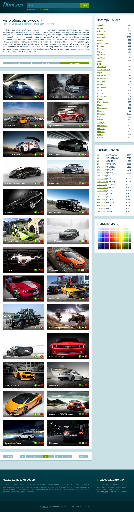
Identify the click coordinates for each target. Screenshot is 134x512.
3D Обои (101, 25)
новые (17, 63)
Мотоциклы (102, 96)
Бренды (100, 46)
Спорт (100, 120)
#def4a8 (125, 232)
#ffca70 (118, 234)
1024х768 (101, 196)
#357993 (99, 244)
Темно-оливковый (125, 246)
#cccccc (130, 234)
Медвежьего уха (118, 246)
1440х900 (101, 179)
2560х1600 (102, 164)
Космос (100, 84)
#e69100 (118, 241)
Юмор (100, 137)
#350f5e (106, 246)
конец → (83, 456)
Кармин (111, 244)
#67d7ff (99, 236)
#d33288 (108, 236)
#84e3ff (99, 234)
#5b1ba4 (106, 241)
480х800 (101, 205)
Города (100, 52)
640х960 (101, 202)
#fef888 (123, 234)
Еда (99, 64)
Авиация (101, 34)
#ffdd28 (120, 241)
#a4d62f (125, 239)
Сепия (118, 248)
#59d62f (127, 239)
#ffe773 (120, 236)
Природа (101, 114)
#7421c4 (106, 239)
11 (63, 456)
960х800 (101, 199)
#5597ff (101, 236)
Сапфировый (103, 248)
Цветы (100, 135)
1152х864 (101, 193)
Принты (100, 111)
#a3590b (115, 244)
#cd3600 (113, 241)
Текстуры (101, 123)
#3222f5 (103, 236)
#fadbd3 (113, 229)
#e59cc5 (108, 232)
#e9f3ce (125, 229)
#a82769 (108, 239)
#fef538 (123, 239)
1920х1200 (102, 170)
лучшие (45, 63)
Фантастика (102, 126)
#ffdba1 (118, 232)
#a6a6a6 (130, 236)
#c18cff (106, 232)
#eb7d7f (111, 234)
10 (57, 456)
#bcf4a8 (127, 232)
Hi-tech (100, 28)
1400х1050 (102, 182)
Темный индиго (106, 248)
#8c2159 (108, 241)
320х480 (101, 208)
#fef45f (123, 236)
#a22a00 (113, 244)
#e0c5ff (106, 229)
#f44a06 (113, 239)
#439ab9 (99, 241)
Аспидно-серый (99, 248)
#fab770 (115, 234)
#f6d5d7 (111, 229)
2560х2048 (102, 161)
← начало (8, 456)
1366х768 (101, 185)
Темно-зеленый (127, 248)
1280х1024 (102, 188)
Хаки (123, 248)
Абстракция (102, 31)
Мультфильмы (103, 102)
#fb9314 (115, 239)
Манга (100, 93)
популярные (74, 63)
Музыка (100, 99)
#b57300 (118, 244)
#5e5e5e (130, 241)
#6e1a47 (108, 244)
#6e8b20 (125, 244)
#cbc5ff (103, 229)
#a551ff (106, 234)
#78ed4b (127, 236)
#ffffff (130, 229)
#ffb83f (118, 236)
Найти (84, 5)
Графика (101, 55)
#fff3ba (120, 232)
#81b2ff (101, 234)
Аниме (100, 40)
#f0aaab (111, 232)
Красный (111, 239)
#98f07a (127, 234)
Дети (99, 61)
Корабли (101, 81)
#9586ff (103, 232)
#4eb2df (99, 239)
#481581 (106, 244)
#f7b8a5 (113, 232)
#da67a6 (108, 234)
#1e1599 (103, 241)
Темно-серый (130, 246)
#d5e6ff (101, 229)
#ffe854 (120, 239)
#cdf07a (125, 234)
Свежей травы (127, 246)
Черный (130, 248)
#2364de (101, 241)
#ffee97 (120, 234)
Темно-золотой (120, 246)
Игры (99, 72)
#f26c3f (113, 236)
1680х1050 (102, 173)
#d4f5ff (99, 229)
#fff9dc (120, 229)
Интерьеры (102, 75)
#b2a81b (123, 244)
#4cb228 (127, 241)
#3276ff (101, 239)
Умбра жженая (113, 246)
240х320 (101, 211)
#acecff (99, 232)
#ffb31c (118, 239)
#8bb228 (125, 241)
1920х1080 (102, 167)
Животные (101, 67)
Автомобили (102, 37)
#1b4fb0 (101, 244)
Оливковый (123, 246)
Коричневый (115, 246)
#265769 (99, 246)
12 (69, 456)
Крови (111, 241)
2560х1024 (102, 158)
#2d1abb (103, 239)
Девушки (101, 58)
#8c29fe (106, 236)
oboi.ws (45, 507)
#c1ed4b (125, 236)
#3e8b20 (127, 244)
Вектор (100, 49)
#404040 (130, 244)
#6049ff (103, 234)
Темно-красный (111, 248)
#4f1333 (108, 246)
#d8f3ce (127, 229)
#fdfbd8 (123, 229)
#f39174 (113, 234)
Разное (100, 117)
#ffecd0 (118, 229)
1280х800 (101, 191)
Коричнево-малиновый (111, 246)
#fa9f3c (115, 236)
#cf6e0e (115, 241)
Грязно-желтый (120, 248)
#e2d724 (123, 241)
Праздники (102, 108)
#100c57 (103, 246)
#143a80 (101, 246)
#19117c (103, 244)
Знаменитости (103, 70)
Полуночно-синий (101, 248)
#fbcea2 (115, 232)
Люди (99, 90)
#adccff (101, 232)
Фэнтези (101, 132)
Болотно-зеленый (125, 248)
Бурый (108, 248)
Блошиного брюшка (113, 248)
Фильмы (101, 129)
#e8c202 (120, 244)
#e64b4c (111, 236)
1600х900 (101, 176)
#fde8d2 (115, 229)
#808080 (130, 239)
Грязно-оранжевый (115, 248)
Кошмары (101, 87)
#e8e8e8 (130, 232)
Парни (100, 105)
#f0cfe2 (108, 229)
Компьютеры (102, 78)
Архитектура (102, 43)
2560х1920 (102, 155)
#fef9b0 (123, 232)
